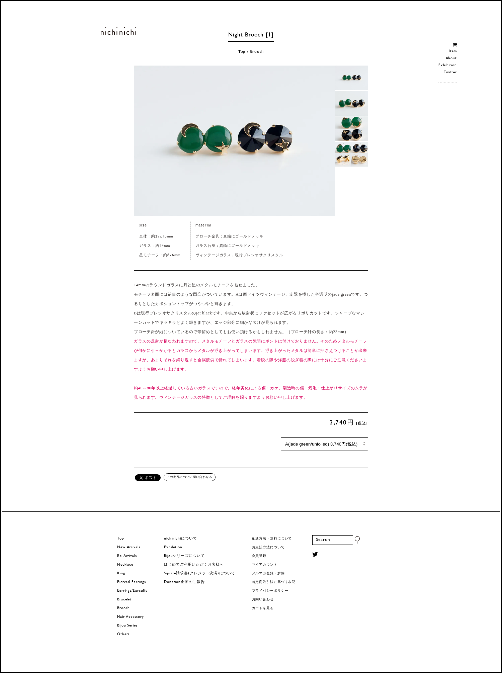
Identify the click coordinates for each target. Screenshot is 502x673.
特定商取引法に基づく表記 (274, 582)
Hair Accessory (130, 617)
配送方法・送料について (272, 538)
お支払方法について (268, 547)
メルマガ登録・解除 (268, 573)
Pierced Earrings (131, 582)
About (451, 58)
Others (123, 634)
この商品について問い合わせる (189, 477)
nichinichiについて (180, 539)
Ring (121, 573)
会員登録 (259, 556)
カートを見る (263, 608)
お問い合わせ (263, 599)
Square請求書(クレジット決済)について (199, 573)
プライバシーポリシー (270, 590)
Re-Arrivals (127, 556)
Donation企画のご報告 (184, 582)
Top (242, 52)
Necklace (125, 565)
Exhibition (447, 65)
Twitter (450, 72)
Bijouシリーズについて (184, 556)
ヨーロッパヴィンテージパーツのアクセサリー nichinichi (118, 31)
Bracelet (124, 599)
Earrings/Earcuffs (132, 591)
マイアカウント (264, 564)
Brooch (257, 52)
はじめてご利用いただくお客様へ (194, 565)
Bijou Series (127, 626)
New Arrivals (128, 547)
